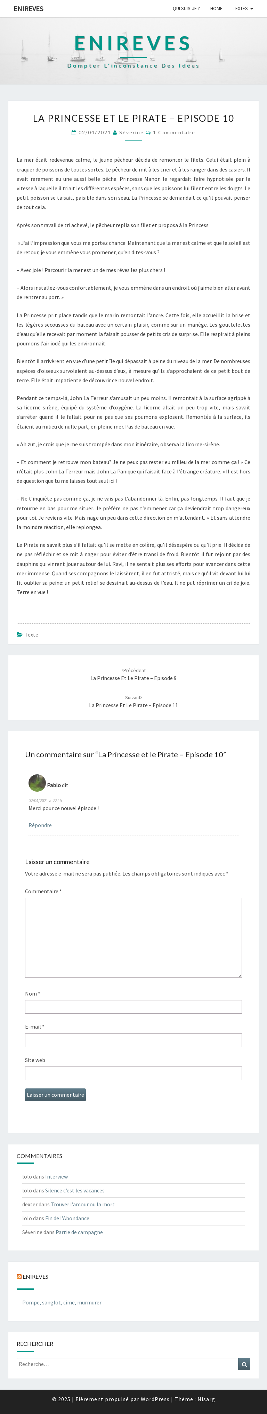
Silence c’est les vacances (75, 1190)
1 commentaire (174, 132)
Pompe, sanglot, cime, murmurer (62, 1302)
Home (216, 8)
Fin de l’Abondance (67, 1218)
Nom (32, 993)
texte (31, 634)
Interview (56, 1176)
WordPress (155, 1399)
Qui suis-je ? (186, 8)
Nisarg (206, 1399)
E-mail (34, 1026)
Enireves (28, 8)
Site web (35, 1059)
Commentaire (43, 891)
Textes (240, 8)
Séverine (131, 132)
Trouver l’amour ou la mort (83, 1204)
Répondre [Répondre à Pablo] (40, 825)
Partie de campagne (79, 1232)
